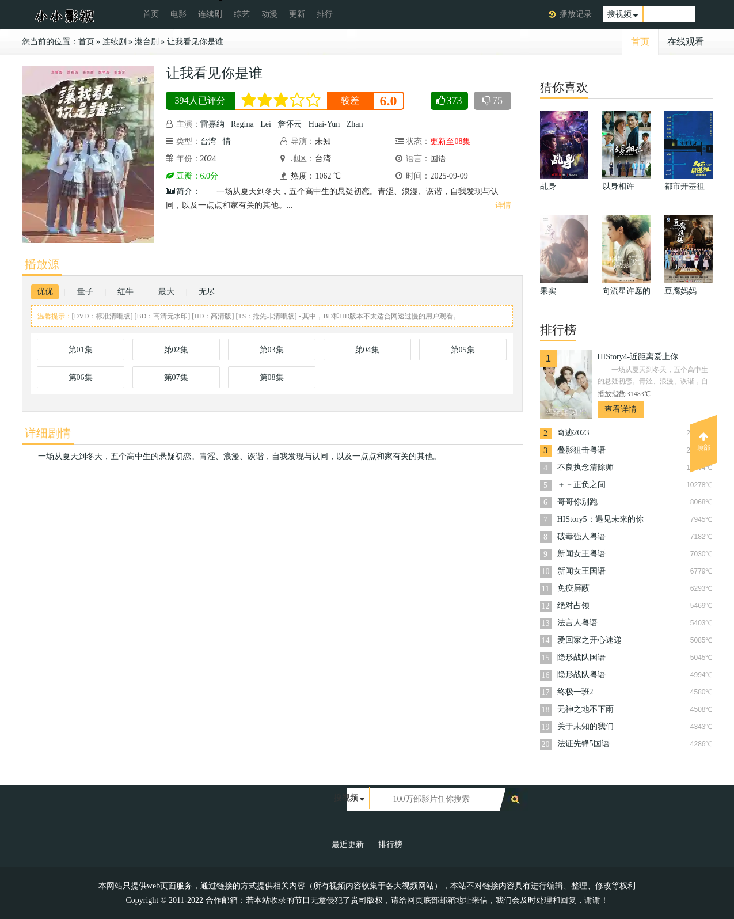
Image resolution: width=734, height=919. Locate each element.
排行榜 (390, 844)
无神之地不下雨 (585, 709)
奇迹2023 (573, 432)
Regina (242, 124)
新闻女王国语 (581, 571)
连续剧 (210, 14)
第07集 (176, 377)
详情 (503, 205)
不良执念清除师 (585, 467)
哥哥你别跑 (577, 502)
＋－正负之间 (581, 484)
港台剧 (147, 41)
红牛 (125, 291)
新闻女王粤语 (581, 553)
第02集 (176, 349)
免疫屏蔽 (573, 588)
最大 (166, 291)
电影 (178, 14)
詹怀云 (289, 124)
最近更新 (348, 844)
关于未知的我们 (585, 726)
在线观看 (685, 42)
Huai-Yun (324, 124)
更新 (297, 14)
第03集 (272, 349)
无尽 (207, 291)
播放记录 (576, 14)
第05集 (463, 349)
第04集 (367, 349)
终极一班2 (575, 692)
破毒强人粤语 (581, 536)
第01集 (81, 349)
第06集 (81, 377)
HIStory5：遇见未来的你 (600, 519)
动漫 (269, 14)
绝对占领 (573, 605)
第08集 (272, 377)
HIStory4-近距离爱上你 (638, 356)
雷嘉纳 (212, 124)
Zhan (355, 124)
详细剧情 (48, 433)
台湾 (208, 141)
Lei (265, 124)
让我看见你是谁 (195, 41)
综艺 (242, 14)
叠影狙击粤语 (581, 450)
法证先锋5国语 (583, 743)
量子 (85, 291)
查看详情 (620, 409)
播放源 (42, 264)
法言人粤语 (577, 622)
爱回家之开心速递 (589, 640)
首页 (151, 14)
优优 (45, 291)
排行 (325, 14)
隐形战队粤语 (581, 674)
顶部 (703, 441)
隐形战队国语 (581, 657)
